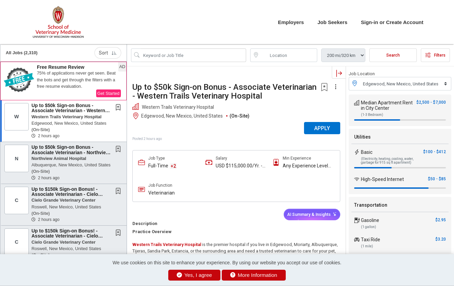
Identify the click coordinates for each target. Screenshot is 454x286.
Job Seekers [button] (332, 22)
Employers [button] (291, 22)
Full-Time (158, 165)
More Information (253, 275)
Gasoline (370, 220)
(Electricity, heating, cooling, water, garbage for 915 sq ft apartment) (387, 160)
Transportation (370, 205)
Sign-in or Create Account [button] (392, 22)
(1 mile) (367, 246)
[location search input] (288, 55)
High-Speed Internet (382, 179)
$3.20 (440, 239)
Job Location (362, 73)
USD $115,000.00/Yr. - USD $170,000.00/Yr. (239, 166)
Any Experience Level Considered (305, 166)
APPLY (322, 128)
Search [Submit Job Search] (393, 55)
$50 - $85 (437, 179)
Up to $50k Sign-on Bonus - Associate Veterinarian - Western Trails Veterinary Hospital (68, 111)
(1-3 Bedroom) (372, 115)
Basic (366, 152)
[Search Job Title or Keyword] (193, 55)
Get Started (109, 93)
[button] (63, 81)
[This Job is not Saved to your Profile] (119, 108)
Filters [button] (435, 55)
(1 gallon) (368, 227)
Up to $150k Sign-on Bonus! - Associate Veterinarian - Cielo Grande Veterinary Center (64, 194)
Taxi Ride (370, 239)
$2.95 (440, 220)
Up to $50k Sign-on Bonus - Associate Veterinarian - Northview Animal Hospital (70, 152)
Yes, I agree (194, 275)
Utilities (362, 137)
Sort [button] (108, 53)
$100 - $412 (434, 151)
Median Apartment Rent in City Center (387, 105)
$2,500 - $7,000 (431, 102)
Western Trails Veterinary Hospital (166, 244)
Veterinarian (161, 193)
